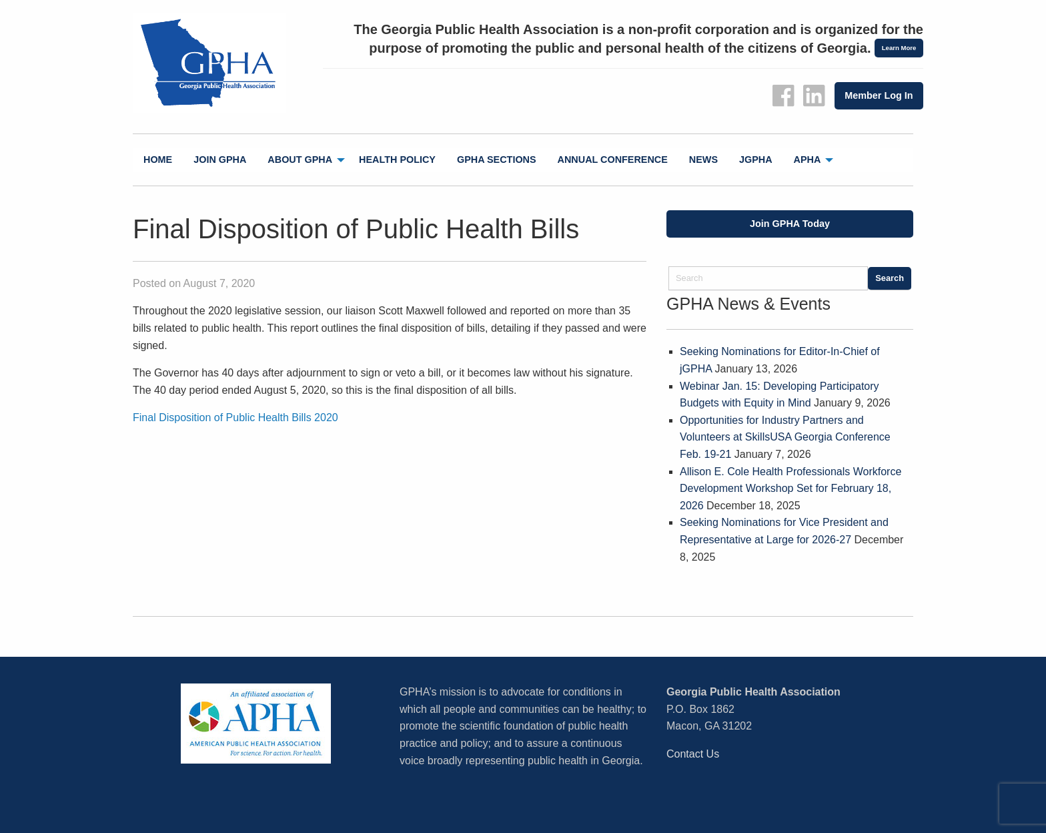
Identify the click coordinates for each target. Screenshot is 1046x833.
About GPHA (300, 159)
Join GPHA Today (790, 223)
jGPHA (755, 159)
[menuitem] (158, 160)
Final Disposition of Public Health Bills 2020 (235, 417)
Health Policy (397, 159)
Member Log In (879, 95)
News (703, 159)
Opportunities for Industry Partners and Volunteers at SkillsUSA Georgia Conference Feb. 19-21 (785, 437)
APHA (807, 159)
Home (157, 159)
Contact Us (692, 754)
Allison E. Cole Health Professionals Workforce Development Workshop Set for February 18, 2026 (790, 488)
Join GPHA (219, 159)
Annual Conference (613, 159)
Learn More (899, 47)
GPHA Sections (496, 159)
